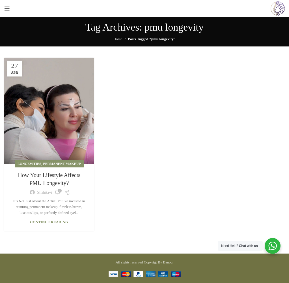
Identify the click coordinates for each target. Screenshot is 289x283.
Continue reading (49, 222)
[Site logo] (278, 8)
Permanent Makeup (62, 164)
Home (117, 39)
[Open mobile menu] (7, 8)
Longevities (29, 164)
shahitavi (44, 192)
